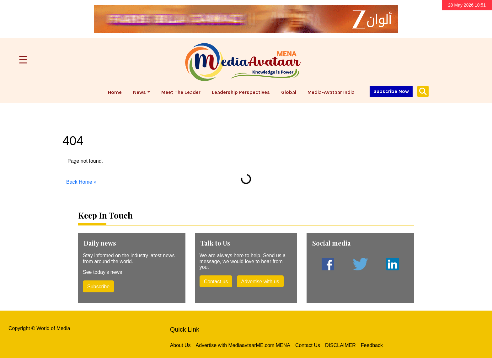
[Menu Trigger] (23, 59)
